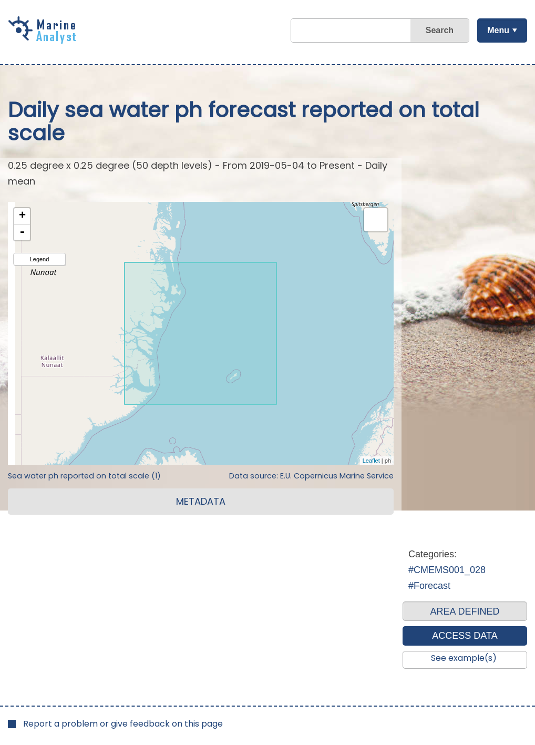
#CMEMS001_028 (447, 570)
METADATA (200, 501)
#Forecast (429, 585)
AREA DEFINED (464, 611)
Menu (498, 30)
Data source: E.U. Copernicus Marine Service (311, 476)
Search (440, 30)
